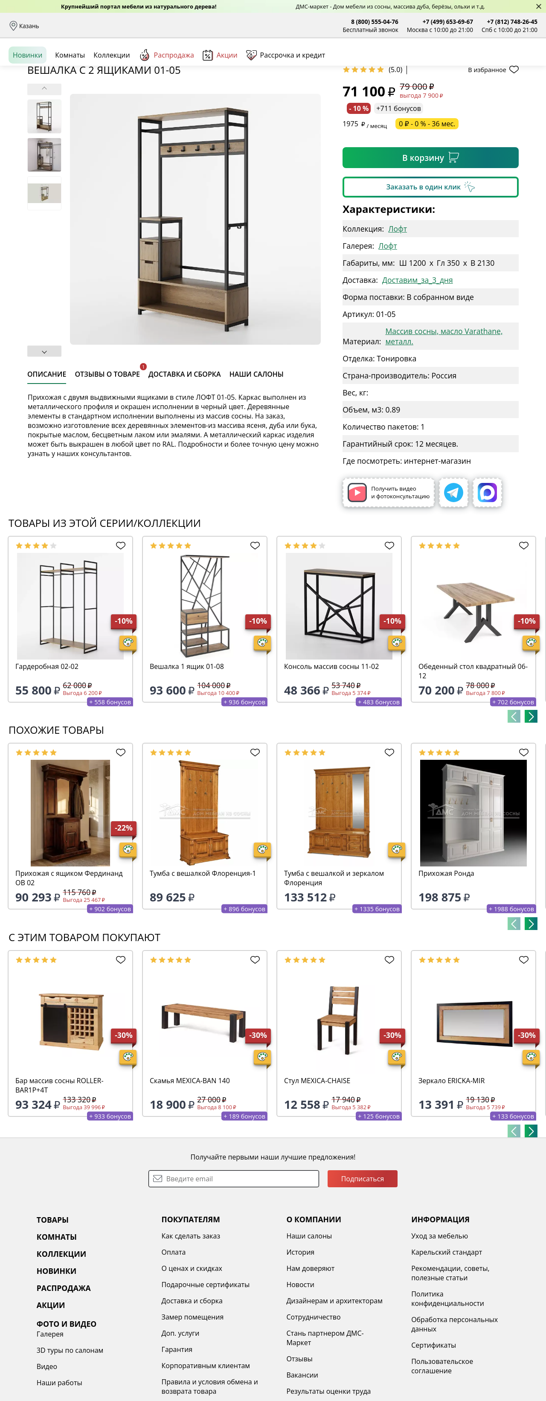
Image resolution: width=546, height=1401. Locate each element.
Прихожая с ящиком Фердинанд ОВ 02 (69, 943)
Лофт (397, 294)
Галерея (445, 1301)
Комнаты (175, 64)
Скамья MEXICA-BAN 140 (190, 1146)
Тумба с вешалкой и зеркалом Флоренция (334, 943)
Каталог (118, 64)
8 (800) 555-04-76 (374, 21)
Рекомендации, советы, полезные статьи (367, 1338)
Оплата (118, 26)
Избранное (486, 63)
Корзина (524, 63)
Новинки (27, 93)
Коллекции (111, 93)
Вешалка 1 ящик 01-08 (187, 732)
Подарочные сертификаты (164, 1350)
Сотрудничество (251, 1382)
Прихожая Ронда (446, 939)
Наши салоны (251, 26)
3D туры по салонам (465, 1318)
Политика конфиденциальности (364, 1364)
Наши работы (455, 1350)
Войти (452, 63)
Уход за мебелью (356, 1301)
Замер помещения (151, 1382)
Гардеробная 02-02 (46, 732)
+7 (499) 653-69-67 (448, 21)
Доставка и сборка (74, 26)
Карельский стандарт (363, 1318)
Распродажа (166, 93)
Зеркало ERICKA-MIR (451, 1146)
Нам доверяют (248, 1334)
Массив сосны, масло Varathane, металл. (443, 402)
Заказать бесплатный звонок (498, 93)
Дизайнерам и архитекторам (272, 1366)
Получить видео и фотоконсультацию (389, 558)
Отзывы (212, 26)
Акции (220, 93)
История (238, 1318)
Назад (30, 113)
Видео (442, 1334)
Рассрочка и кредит (165, 26)
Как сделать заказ (149, 1301)
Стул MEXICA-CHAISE (317, 1146)
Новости (238, 1350)
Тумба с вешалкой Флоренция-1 (203, 939)
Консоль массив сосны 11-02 (331, 732)
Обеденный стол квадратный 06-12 (473, 736)
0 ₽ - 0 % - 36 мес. (427, 189)
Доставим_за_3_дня (417, 345)
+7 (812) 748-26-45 (512, 21)
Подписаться (362, 1244)
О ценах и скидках (150, 1334)
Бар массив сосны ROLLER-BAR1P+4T (59, 1151)
